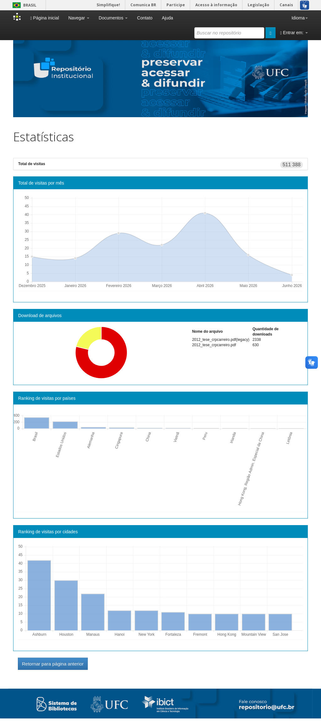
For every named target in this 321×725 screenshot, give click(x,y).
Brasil (23, 5)
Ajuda (167, 17)
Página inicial (44, 18)
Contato (144, 17)
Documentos (113, 17)
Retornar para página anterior (53, 663)
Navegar (78, 17)
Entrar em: (294, 32)
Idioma (300, 17)
